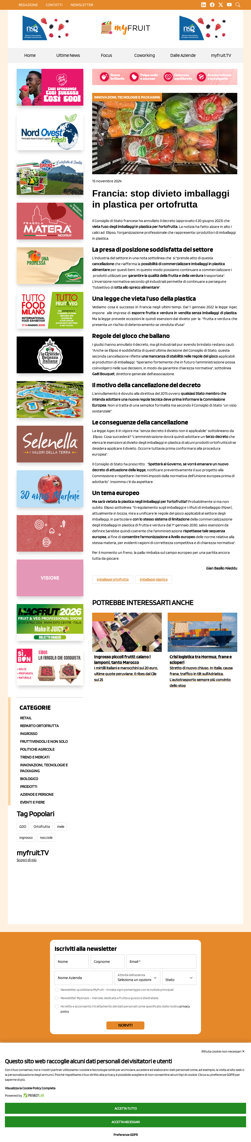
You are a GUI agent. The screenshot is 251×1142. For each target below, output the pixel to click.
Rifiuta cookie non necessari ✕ (223, 1051)
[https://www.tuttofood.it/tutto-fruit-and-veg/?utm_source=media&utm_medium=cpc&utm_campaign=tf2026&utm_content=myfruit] (50, 314)
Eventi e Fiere (32, 802)
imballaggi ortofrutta (112, 579)
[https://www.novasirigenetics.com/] (47, 28)
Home (30, 55)
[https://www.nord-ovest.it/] (50, 135)
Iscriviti (125, 1025)
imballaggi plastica (153, 579)
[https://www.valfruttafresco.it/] (50, 269)
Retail (26, 718)
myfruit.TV (221, 55)
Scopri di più (27, 859)
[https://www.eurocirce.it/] (50, 180)
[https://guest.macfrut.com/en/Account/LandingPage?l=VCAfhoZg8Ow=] (50, 626)
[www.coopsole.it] (50, 671)
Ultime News (68, 55)
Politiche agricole (37, 749)
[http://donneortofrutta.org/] (50, 581)
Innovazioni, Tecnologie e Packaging (44, 768)
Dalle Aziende (183, 55)
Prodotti (28, 786)
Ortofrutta (42, 826)
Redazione (28, 4)
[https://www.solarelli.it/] (50, 403)
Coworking (144, 55)
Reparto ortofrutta (39, 725)
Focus (106, 55)
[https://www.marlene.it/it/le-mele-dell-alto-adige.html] (50, 492)
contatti (54, 4)
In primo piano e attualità (194, 617)
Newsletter (82, 4)
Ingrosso (28, 733)
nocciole (46, 837)
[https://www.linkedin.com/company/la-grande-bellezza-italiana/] (50, 358)
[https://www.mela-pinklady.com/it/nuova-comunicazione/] (50, 91)
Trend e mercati (35, 757)
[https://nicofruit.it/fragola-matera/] (50, 225)
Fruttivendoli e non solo (44, 741)
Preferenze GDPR (125, 1135)
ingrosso (26, 837)
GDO (22, 826)
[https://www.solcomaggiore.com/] (50, 537)
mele (60, 826)
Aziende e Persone (36, 794)
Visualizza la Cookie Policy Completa (30, 1088)
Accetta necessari (126, 1122)
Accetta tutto (125, 1108)
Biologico (29, 778)
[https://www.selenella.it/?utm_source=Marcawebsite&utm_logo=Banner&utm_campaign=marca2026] (50, 448)
